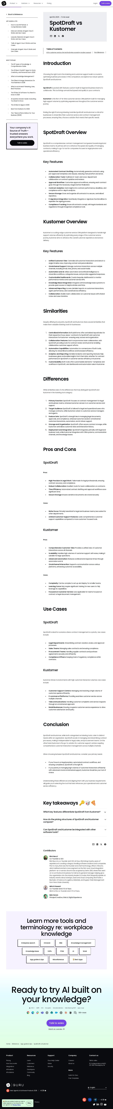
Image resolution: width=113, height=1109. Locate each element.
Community (31, 1072)
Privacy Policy (17, 1105)
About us (71, 1063)
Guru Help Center (53, 1060)
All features (10, 1069)
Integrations (10, 1066)
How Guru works (11, 1063)
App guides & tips (26, 1044)
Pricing (49, 3)
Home (8, 1044)
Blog (28, 1075)
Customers (30, 1063)
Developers (31, 1069)
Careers (71, 1060)
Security (50, 1066)
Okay (29, 1103)
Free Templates (73, 1078)
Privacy (37, 1102)
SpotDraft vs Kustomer (41, 1044)
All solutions (10, 1072)
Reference (15, 1044)
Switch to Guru (73, 1075)
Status (50, 1063)
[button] (13, 3)
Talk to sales (105, 3)
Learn (29, 1060)
